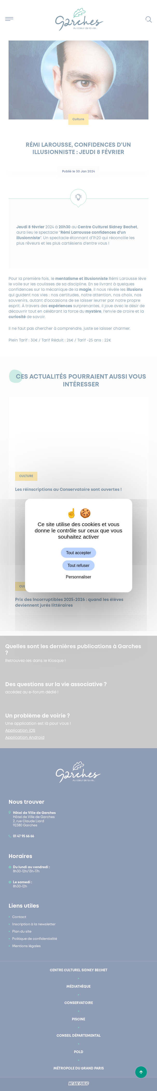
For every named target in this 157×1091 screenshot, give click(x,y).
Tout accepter (78, 552)
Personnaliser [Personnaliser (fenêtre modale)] (78, 577)
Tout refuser (78, 565)
